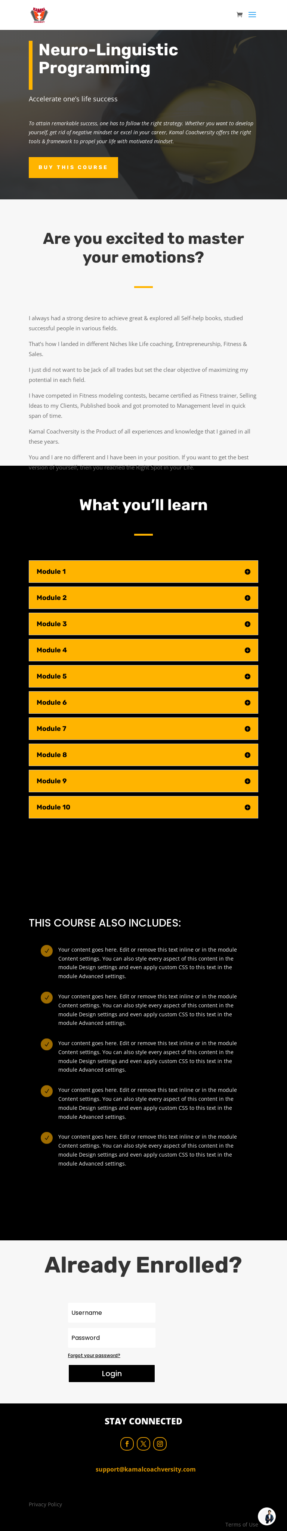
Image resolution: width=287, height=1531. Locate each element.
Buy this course (73, 167)
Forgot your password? (94, 1355)
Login (112, 1373)
